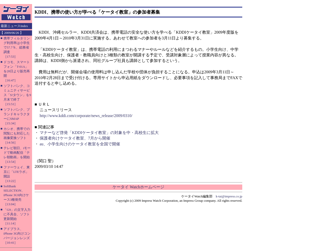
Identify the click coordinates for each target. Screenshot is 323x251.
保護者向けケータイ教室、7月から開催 (75, 138)
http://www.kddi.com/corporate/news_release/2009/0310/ (86, 115)
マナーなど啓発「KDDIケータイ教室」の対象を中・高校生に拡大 (99, 132)
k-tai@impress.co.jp (229, 196)
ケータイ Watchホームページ (138, 187)
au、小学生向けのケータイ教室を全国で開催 (80, 144)
